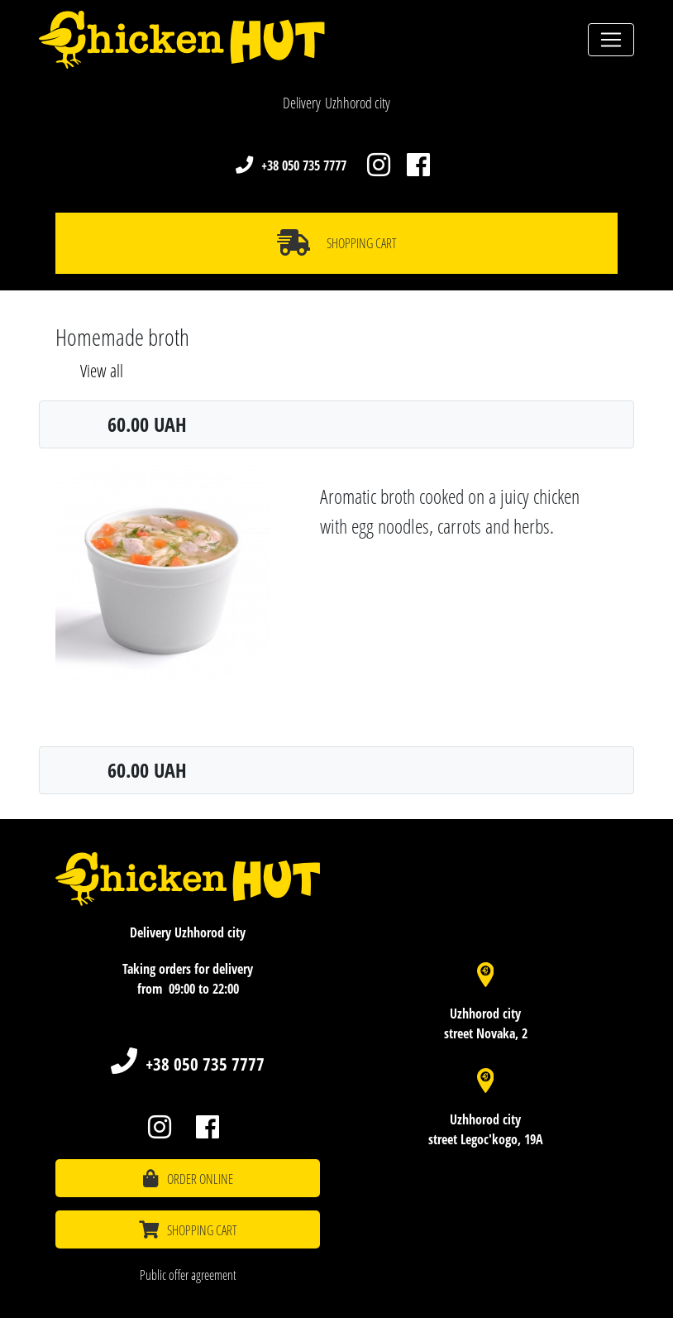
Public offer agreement (188, 1275)
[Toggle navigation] (611, 39)
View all (101, 370)
